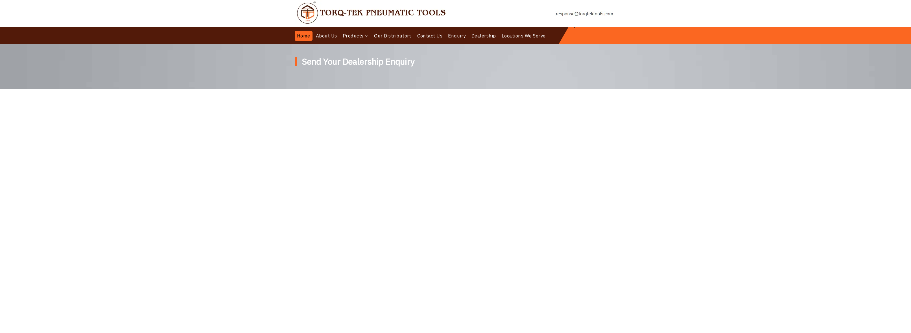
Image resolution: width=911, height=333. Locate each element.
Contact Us (429, 36)
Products (353, 36)
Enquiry (457, 36)
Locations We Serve (524, 36)
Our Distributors (393, 36)
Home (303, 36)
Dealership (483, 36)
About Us (326, 36)
